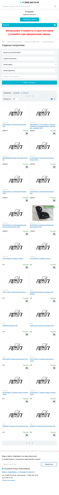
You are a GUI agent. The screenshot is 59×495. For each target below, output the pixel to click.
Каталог (6, 25)
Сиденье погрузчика (47, 41)
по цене (15, 93)
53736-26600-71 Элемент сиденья (40, 258)
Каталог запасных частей (15, 41)
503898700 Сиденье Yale (10, 325)
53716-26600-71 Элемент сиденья (13, 258)
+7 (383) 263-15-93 (30, 2)
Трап (3, 41)
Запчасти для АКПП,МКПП (31, 41)
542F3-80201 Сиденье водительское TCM (15, 359)
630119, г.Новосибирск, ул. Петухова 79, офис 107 (18, 472)
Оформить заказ (29, 19)
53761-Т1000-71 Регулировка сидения (14, 292)
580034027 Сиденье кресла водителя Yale (15, 426)
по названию (24, 93)
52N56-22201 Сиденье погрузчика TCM (41, 325)
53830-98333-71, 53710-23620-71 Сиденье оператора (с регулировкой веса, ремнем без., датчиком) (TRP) (42, 126)
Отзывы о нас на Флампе (8, 480)
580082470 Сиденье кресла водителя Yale (42, 426)
